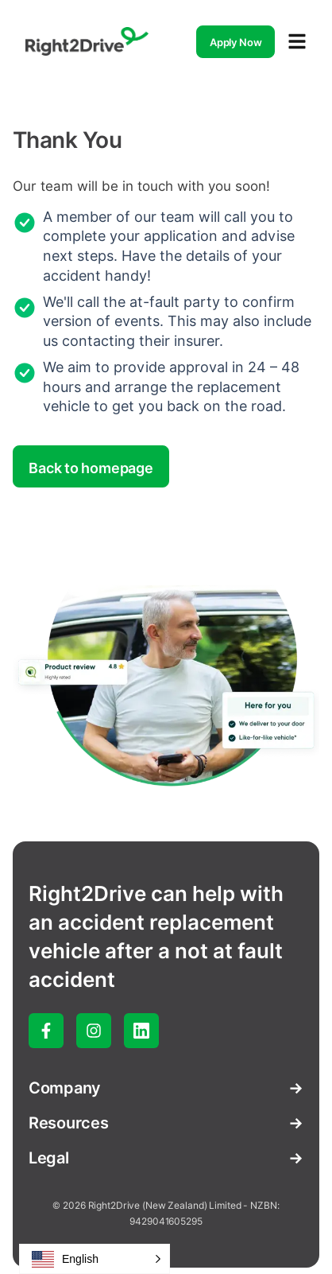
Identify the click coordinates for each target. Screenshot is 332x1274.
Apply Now (236, 42)
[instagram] (93, 1030)
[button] (94, 1259)
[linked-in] (141, 1030)
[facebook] (46, 1030)
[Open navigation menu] (297, 41)
